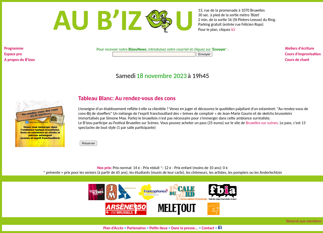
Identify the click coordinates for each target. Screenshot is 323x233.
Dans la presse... (184, 228)
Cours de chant (297, 59)
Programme (13, 48)
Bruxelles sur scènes (262, 122)
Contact (208, 228)
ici (233, 29)
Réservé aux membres (304, 221)
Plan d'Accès (113, 228)
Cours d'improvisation (303, 54)
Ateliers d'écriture (299, 48)
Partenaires (136, 228)
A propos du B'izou (19, 59)
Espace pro (13, 54)
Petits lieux (158, 228)
